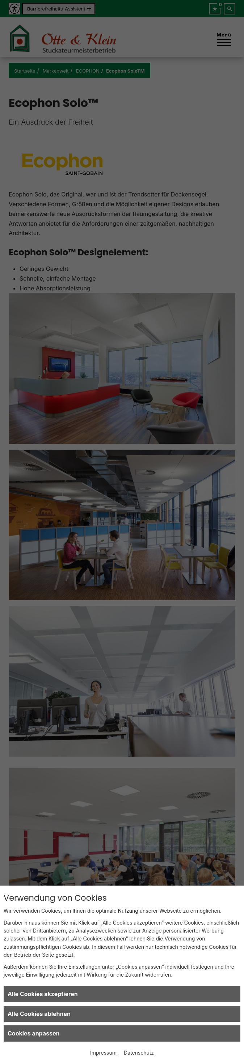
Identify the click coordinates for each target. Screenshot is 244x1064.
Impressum (103, 1053)
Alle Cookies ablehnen (39, 1013)
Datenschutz (139, 1053)
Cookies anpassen (34, 1033)
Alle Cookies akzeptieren (43, 994)
